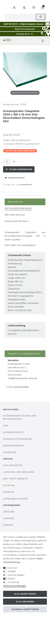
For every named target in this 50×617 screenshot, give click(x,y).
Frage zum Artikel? (17, 221)
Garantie (8, 492)
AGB (5, 426)
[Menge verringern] (18, 162)
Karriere (8, 518)
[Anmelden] (14, 8)
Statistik (12, 571)
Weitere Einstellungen (14, 586)
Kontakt (8, 525)
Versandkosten (26, 185)
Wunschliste (15, 178)
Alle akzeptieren (25, 594)
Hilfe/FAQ (9, 485)
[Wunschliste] (33, 7)
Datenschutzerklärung (18, 439)
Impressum (9, 452)
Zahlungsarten (12, 465)
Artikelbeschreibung (18, 208)
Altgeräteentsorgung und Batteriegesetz (19, 417)
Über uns (8, 512)
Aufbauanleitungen (15, 499)
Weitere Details (15, 215)
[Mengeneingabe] (7, 162)
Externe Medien (16, 575)
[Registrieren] (24, 8)
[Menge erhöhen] (14, 162)
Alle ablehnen (25, 601)
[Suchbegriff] (20, 17)
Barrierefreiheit (14, 446)
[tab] (18, 208)
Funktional (13, 582)
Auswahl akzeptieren (25, 609)
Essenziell (13, 568)
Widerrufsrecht (13, 432)
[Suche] (40, 17)
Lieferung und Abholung (18, 472)
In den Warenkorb (19, 169)
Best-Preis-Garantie (15, 479)
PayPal (11, 578)
